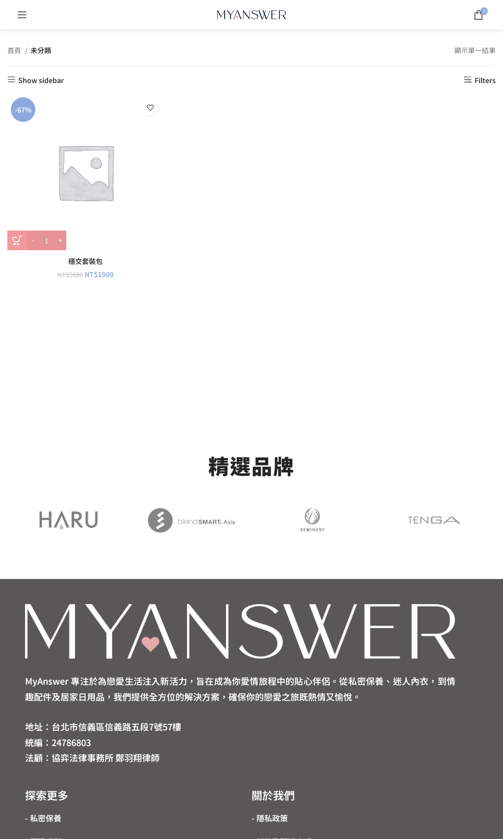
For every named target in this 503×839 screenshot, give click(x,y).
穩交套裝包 (85, 261)
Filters (485, 80)
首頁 (15, 50)
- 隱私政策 (270, 818)
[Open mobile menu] (22, 15)
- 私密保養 (43, 818)
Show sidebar (41, 80)
